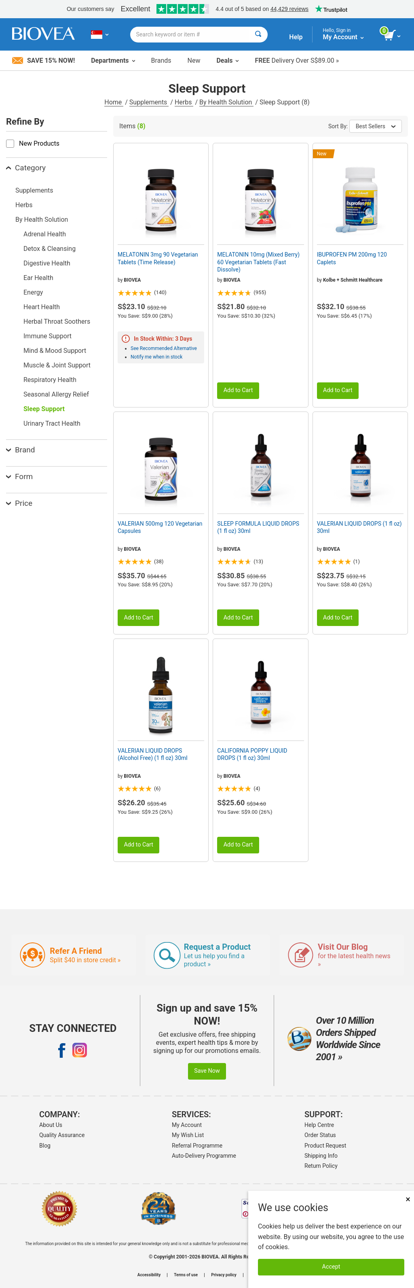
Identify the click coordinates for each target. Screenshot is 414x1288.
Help (295, 37)
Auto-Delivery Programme (204, 1155)
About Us (50, 1125)
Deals (227, 60)
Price (19, 503)
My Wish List (188, 1135)
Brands (161, 60)
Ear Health (38, 278)
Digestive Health (46, 263)
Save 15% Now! (43, 60)
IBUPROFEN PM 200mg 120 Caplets (352, 258)
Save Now (207, 1070)
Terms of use (186, 1275)
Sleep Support (44, 409)
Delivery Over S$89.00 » (297, 60)
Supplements (149, 102)
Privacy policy (224, 1275)
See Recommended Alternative (164, 348)
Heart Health (41, 307)
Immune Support (47, 336)
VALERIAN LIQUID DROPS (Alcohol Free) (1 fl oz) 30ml (153, 754)
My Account (187, 1125)
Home (113, 102)
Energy (33, 292)
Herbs (184, 102)
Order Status (320, 1135)
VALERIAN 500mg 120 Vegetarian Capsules (160, 527)
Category (26, 167)
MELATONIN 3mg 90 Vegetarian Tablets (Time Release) (158, 258)
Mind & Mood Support (54, 350)
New (194, 60)
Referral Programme (197, 1145)
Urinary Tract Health (51, 423)
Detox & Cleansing (49, 249)
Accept (331, 1266)
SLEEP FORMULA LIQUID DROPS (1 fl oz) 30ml (258, 527)
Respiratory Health (49, 380)
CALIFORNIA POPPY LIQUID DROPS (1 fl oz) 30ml (252, 754)
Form (19, 476)
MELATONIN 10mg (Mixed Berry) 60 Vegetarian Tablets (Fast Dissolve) (258, 261)
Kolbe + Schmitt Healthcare (352, 280)
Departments (113, 60)
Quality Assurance (61, 1135)
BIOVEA (132, 280)
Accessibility (149, 1275)
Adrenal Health (44, 234)
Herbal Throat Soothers (56, 321)
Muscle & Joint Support (57, 365)
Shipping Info (321, 1155)
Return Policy (321, 1166)
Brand (20, 449)
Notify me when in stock (156, 357)
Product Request (325, 1145)
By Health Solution (226, 102)
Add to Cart (238, 390)
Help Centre (319, 1125)
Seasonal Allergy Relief (56, 394)
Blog (45, 1145)
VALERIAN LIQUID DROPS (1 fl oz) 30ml (359, 527)
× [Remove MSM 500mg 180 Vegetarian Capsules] (408, 1199)
